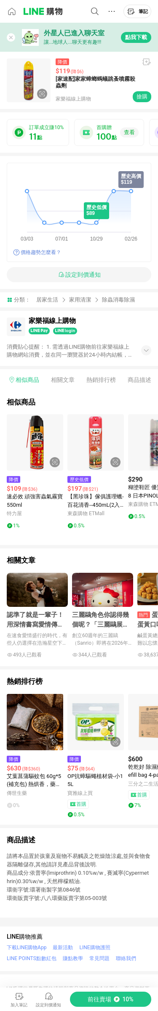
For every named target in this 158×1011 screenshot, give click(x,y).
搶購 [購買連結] (142, 96)
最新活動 (63, 947)
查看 (129, 132)
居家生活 (47, 299)
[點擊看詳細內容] (35, 442)
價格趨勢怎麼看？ (41, 252)
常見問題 (99, 958)
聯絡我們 (126, 958)
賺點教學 (73, 958)
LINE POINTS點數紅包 (31, 958)
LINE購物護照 (94, 947)
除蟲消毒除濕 (118, 299)
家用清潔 (80, 299)
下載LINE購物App (26, 947)
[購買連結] (110, 999)
